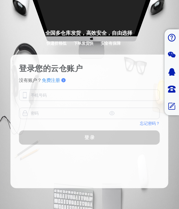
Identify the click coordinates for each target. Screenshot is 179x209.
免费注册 (54, 101)
